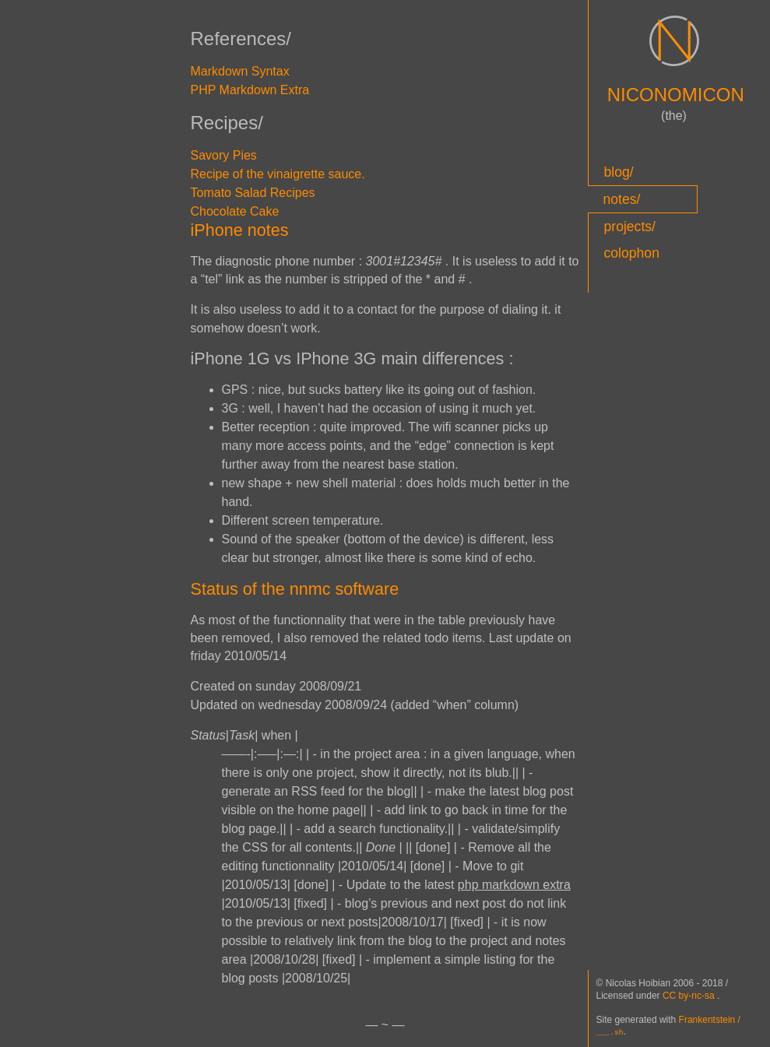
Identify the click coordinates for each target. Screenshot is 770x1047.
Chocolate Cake (235, 211)
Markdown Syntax (240, 71)
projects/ (630, 226)
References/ (241, 38)
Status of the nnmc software (295, 589)
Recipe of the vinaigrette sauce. (278, 174)
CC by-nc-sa (690, 996)
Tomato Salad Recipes (253, 192)
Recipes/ (227, 122)
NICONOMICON (675, 94)
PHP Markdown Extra (250, 90)
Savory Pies (224, 155)
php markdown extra (514, 884)
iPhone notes (240, 230)
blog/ (619, 172)
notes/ (622, 199)
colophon (631, 253)
